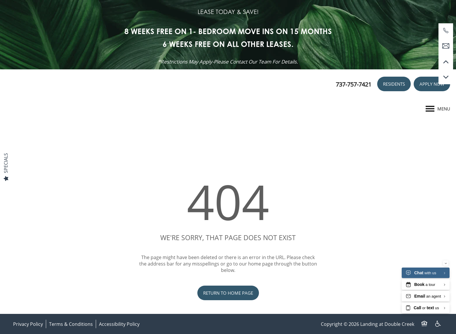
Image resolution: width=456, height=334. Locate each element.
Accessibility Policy (119, 324)
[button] (394, 84)
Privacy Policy (28, 324)
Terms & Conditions (71, 324)
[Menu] (438, 109)
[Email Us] (445, 46)
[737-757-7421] (445, 30)
